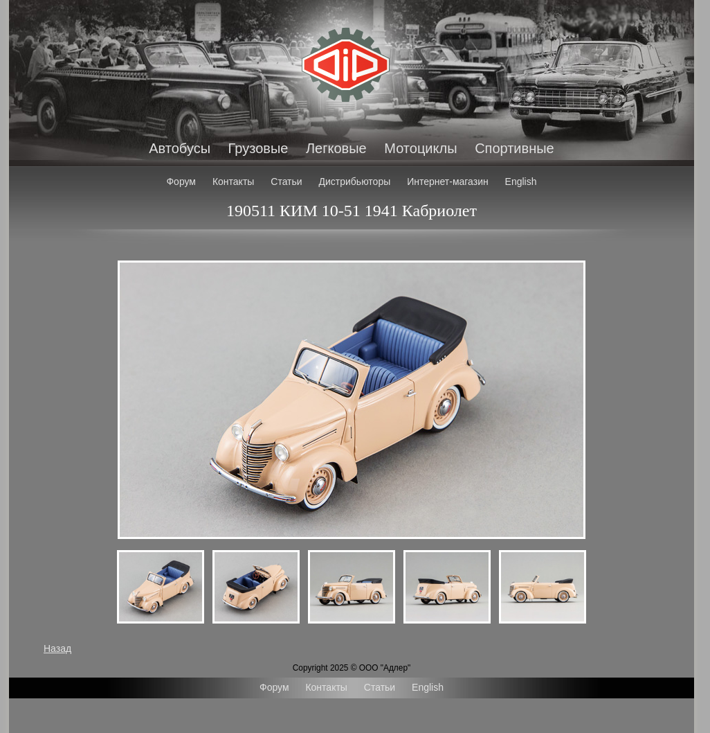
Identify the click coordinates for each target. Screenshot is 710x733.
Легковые (336, 148)
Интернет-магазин (448, 181)
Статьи (286, 181)
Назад (57, 648)
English (521, 181)
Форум (181, 181)
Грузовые (258, 148)
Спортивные (514, 148)
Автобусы (179, 148)
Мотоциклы (420, 148)
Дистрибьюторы (355, 181)
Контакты (233, 181)
